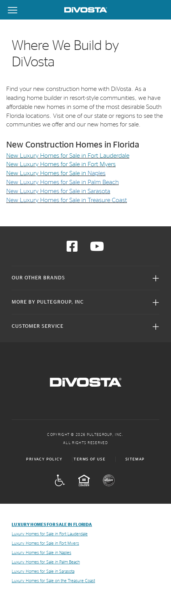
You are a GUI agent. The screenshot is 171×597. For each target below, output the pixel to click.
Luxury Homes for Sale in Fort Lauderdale (50, 534)
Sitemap (135, 459)
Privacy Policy (44, 459)
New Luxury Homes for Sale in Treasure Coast (66, 200)
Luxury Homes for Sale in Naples (41, 553)
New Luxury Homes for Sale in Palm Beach (62, 182)
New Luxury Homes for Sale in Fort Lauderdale (67, 156)
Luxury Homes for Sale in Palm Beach (46, 562)
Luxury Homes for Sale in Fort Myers (45, 543)
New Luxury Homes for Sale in (47, 173)
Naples (97, 173)
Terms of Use (90, 459)
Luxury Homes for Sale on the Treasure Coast (53, 581)
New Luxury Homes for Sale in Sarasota (58, 191)
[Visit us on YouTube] (97, 249)
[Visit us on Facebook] (72, 249)
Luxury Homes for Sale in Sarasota (43, 571)
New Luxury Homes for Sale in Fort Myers (61, 164)
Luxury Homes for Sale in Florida (52, 524)
